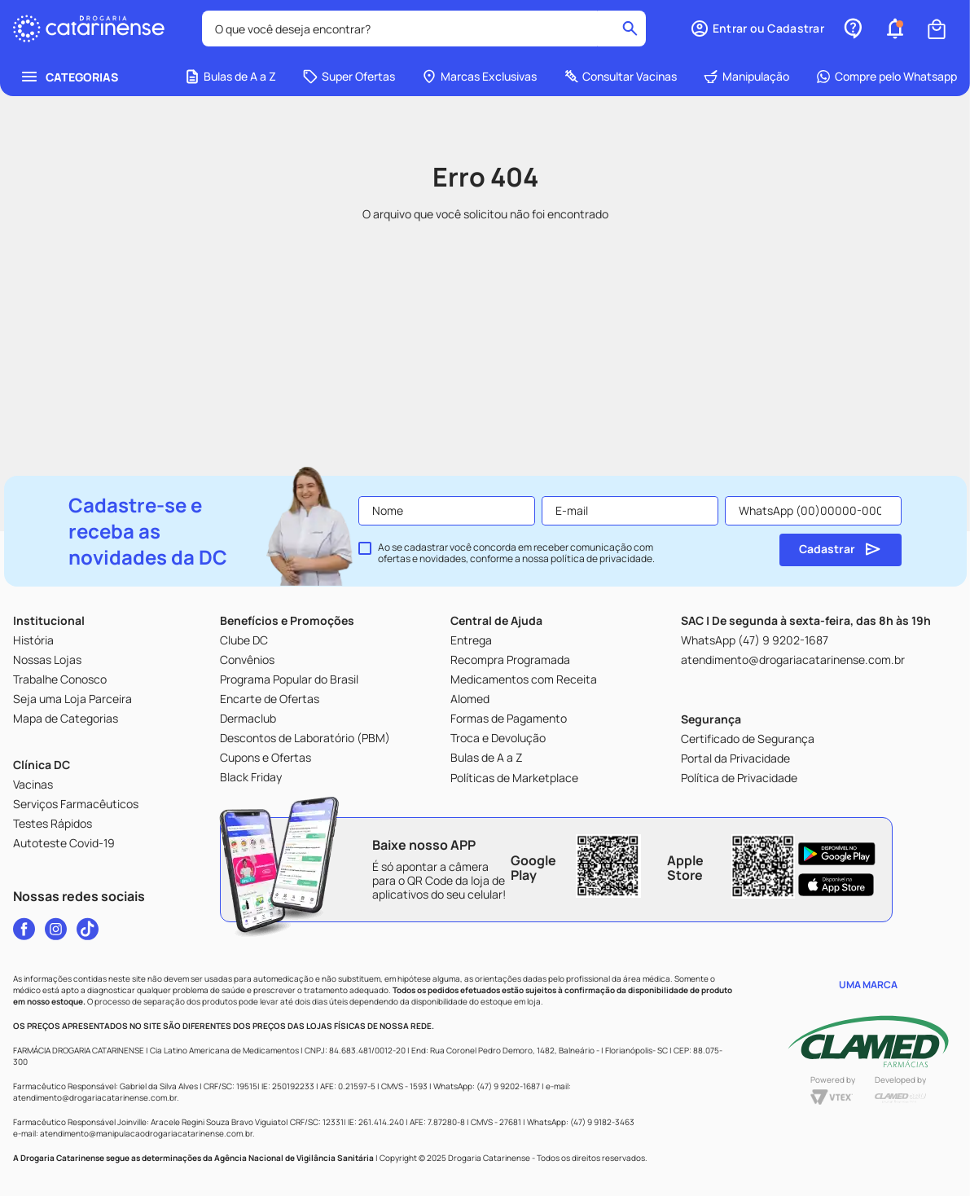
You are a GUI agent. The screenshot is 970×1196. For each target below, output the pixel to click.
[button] (757, 28)
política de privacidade (601, 558)
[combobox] (423, 28)
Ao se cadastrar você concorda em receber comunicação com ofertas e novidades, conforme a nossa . (516, 553)
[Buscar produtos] (630, 28)
